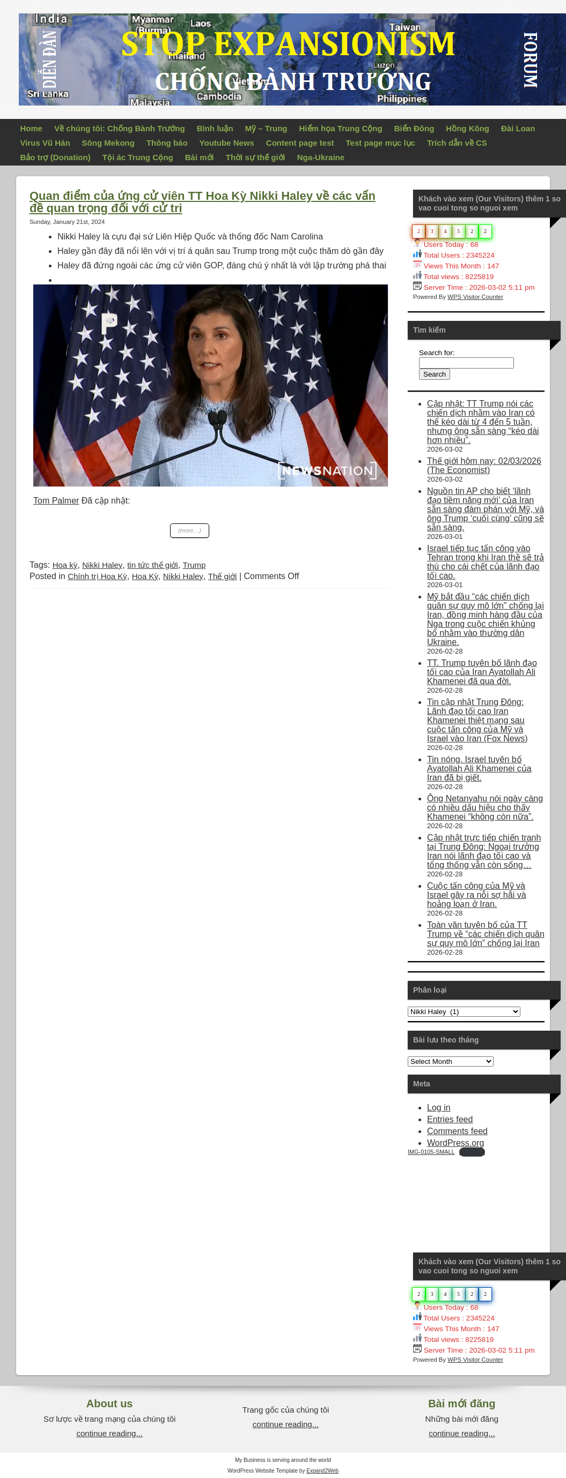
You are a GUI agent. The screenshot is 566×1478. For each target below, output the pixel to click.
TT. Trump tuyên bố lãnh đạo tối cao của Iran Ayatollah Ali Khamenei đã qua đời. (482, 672)
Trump (194, 564)
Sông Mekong (108, 142)
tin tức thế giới (152, 564)
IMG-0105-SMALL (431, 1152)
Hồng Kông (467, 128)
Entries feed (450, 1119)
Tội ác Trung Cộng (137, 157)
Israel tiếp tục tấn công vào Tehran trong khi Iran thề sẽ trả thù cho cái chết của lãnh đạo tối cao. (485, 562)
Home (31, 128)
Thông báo (167, 142)
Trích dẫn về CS (457, 142)
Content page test (300, 142)
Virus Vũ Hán (45, 142)
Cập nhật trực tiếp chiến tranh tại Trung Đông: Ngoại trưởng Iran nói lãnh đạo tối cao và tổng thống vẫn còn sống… (484, 851)
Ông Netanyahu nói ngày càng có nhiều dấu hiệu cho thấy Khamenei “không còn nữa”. (485, 807)
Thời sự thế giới (255, 157)
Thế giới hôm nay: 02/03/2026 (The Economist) (484, 465)
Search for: (437, 353)
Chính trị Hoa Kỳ (97, 576)
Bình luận (215, 128)
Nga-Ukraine (320, 157)
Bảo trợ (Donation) (55, 157)
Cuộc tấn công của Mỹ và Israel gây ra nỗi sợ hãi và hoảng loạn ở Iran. (476, 895)
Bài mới (199, 157)
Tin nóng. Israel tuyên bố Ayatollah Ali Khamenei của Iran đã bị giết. (479, 768)
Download (472, 1152)
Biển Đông (414, 128)
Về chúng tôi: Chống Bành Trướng (119, 128)
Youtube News (227, 142)
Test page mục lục (380, 142)
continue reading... (109, 1433)
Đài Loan (518, 128)
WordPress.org (455, 1142)
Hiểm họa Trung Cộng (341, 128)
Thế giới (222, 576)
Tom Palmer (56, 500)
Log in (439, 1107)
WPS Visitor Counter (475, 297)
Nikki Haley (102, 564)
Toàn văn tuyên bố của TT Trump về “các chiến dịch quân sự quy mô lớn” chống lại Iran (486, 934)
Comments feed (457, 1131)
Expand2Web (322, 1471)
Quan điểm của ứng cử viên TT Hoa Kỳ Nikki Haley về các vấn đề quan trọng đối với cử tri (203, 202)
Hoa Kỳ (145, 576)
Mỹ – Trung (266, 128)
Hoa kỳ (65, 564)
